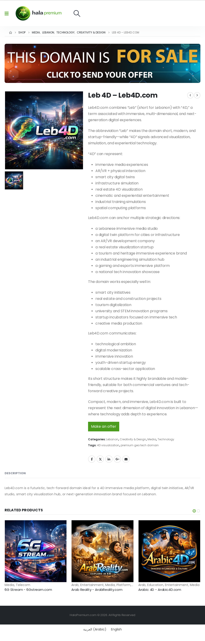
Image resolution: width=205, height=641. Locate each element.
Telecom (23, 585)
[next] (197, 95)
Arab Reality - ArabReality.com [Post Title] (96, 589)
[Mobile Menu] (8, 13)
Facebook (91, 459)
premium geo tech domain (140, 445)
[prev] (190, 95)
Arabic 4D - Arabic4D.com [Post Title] (159, 589)
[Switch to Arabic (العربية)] (95, 629)
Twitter (100, 459)
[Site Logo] (38, 13)
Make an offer (103, 426)
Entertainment (92, 585)
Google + (117, 459)
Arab (75, 585)
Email (126, 459)
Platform (123, 585)
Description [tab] (15, 473)
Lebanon (112, 439)
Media (151, 439)
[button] (77, 13)
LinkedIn (109, 459)
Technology (166, 439)
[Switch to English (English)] (116, 629)
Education (155, 585)
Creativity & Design (133, 439)
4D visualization (108, 445)
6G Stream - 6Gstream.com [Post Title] (28, 589)
